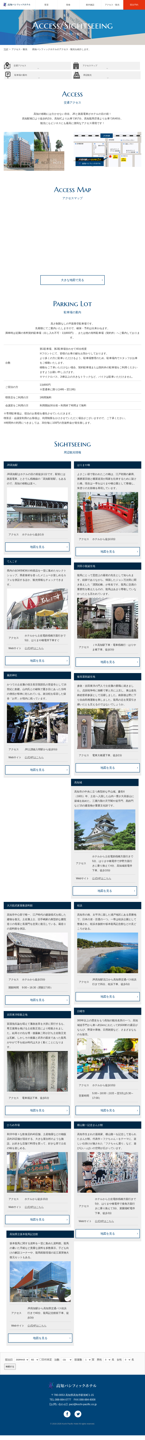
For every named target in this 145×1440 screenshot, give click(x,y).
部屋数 (78, 1364)
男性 (99, 1364)
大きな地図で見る (72, 284)
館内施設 (90, 5)
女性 (119, 1364)
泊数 (56, 1364)
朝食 (68, 5)
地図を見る (37, 551)
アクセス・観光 (112, 5)
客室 (46, 5)
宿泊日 (9, 1364)
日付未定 (46, 1364)
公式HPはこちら (34, 652)
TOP (6, 49)
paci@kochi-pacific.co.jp (83, 1409)
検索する (10, 1371)
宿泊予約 (134, 5)
